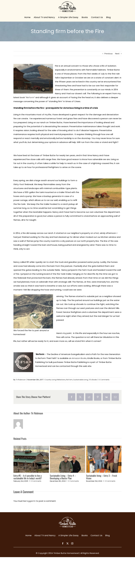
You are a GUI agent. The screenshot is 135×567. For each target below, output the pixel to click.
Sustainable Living (80, 380)
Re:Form (69, 380)
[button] (15, 464)
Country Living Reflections (55, 380)
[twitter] (67, 543)
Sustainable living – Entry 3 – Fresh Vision (101, 477)
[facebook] (63, 543)
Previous (108, 53)
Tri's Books (93, 380)
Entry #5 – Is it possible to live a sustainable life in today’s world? (27, 477)
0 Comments (104, 380)
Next (117, 53)
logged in (31, 501)
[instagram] (72, 543)
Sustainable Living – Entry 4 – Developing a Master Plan (63, 477)
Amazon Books (79, 358)
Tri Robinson (21, 380)
